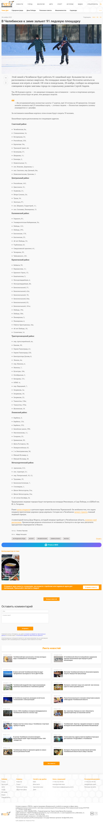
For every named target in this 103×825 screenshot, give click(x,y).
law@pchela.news (67, 818)
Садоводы (73, 10)
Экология (41, 4)
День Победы (31, 10)
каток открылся (23, 509)
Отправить (25, 628)
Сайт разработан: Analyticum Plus (25, 820)
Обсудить (98, 538)
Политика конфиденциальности (63, 787)
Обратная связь (21, 789)
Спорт (59, 4)
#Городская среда (19, 538)
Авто (51, 4)
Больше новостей (51, 599)
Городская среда (17, 10)
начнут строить (80, 512)
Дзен (34, 789)
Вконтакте (36, 784)
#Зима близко (55, 538)
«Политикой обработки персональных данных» (29, 635)
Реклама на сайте (90, 787)
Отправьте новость (91, 587)
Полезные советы (45, 10)
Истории (70, 4)
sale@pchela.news (90, 784)
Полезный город (21, 787)
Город (30, 4)
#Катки (66, 538)
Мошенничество (60, 10)
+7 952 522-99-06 (58, 782)
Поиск (18, 784)
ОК (100, 17)
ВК (97, 17)
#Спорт (31, 538)
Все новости (51, 763)
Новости (19, 4)
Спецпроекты (92, 4)
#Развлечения (42, 538)
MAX (93, 17)
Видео (80, 4)
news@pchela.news (59, 784)
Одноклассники (38, 787)
